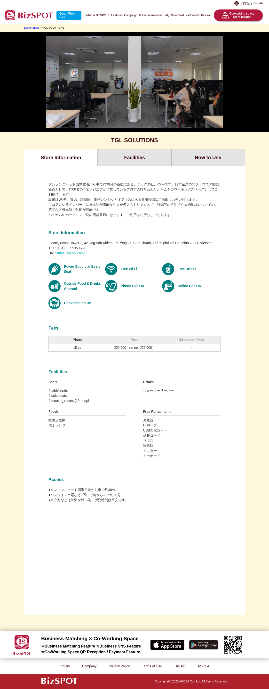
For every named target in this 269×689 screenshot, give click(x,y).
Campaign (130, 15)
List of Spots (32, 27)
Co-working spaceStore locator (238, 15)
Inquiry (65, 666)
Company (89, 666)
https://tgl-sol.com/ (71, 253)
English (258, 3)
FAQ (166, 15)
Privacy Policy (119, 666)
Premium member (150, 15)
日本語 (245, 3)
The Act (179, 666)
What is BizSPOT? (98, 15)
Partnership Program (198, 15)
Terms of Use (152, 666)
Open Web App (67, 15)
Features (116, 15)
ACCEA (203, 666)
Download (177, 15)
